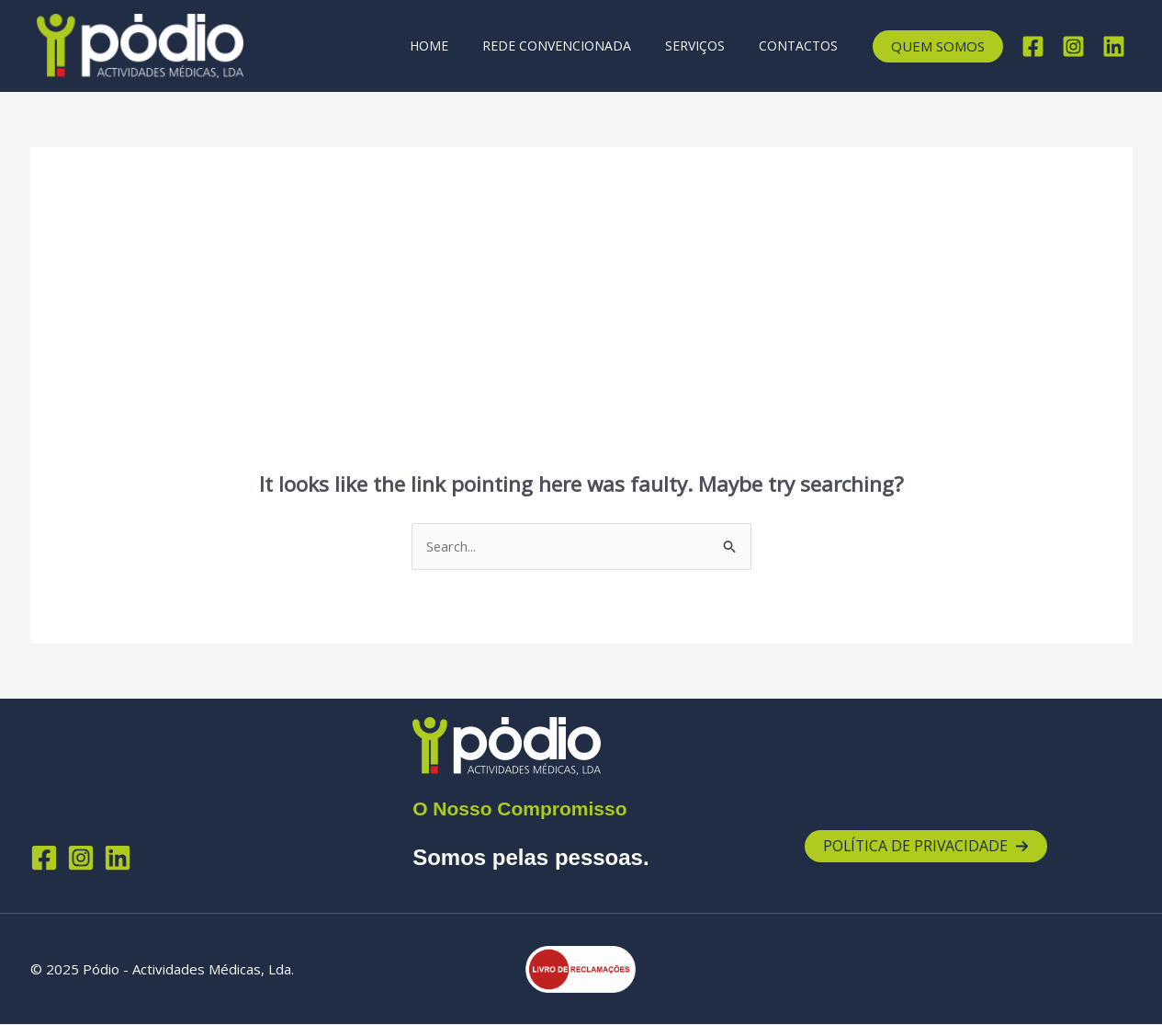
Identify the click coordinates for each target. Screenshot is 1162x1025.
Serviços (707, 45)
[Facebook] (1032, 46)
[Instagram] (1073, 46)
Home (457, 45)
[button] (938, 46)
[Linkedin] (1113, 46)
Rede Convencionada (576, 45)
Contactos (801, 45)
